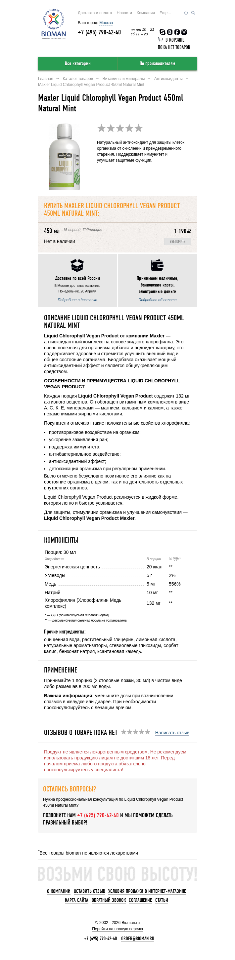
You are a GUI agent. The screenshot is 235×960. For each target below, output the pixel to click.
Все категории (78, 63)
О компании (58, 891)
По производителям (157, 63)
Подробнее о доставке (77, 300)
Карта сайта (76, 900)
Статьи (161, 900)
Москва (106, 22)
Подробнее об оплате (157, 300)
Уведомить (177, 242)
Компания (146, 13)
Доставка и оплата (95, 13)
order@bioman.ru (137, 938)
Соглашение (140, 900)
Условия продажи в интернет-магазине (147, 891)
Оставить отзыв (89, 891)
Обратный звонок (109, 900)
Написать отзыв (172, 732)
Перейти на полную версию (117, 929)
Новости (124, 13)
